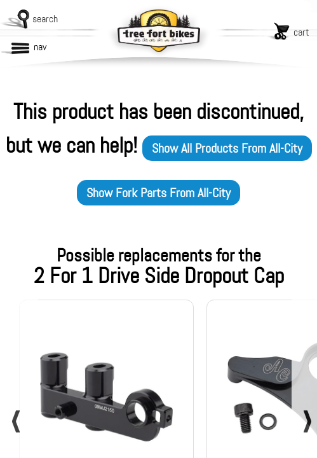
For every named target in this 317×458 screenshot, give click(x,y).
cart (301, 32)
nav (40, 46)
